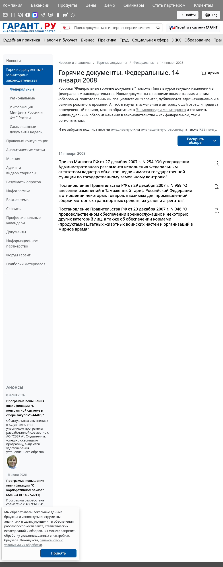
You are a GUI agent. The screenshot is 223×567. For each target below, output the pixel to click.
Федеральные (22, 89)
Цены (90, 5)
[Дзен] (27, 15)
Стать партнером (169, 5)
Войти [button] (188, 15)
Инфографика (18, 190)
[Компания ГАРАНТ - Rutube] (65, 15)
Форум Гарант (18, 255)
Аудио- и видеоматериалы (21, 170)
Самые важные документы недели (26, 129)
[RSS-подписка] (73, 15)
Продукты (67, 5)
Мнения (13, 158)
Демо (109, 5)
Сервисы (13, 208)
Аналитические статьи (25, 149)
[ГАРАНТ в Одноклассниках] (58, 15)
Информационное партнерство (22, 243)
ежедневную (121, 129)
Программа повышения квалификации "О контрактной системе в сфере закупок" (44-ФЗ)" (25, 408)
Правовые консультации (27, 140)
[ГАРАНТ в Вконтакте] (20, 15)
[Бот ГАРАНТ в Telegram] (50, 15)
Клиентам (203, 5)
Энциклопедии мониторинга (161, 109)
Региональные (22, 98)
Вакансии (40, 5)
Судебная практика (21, 40)
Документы (16, 231)
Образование (197, 40)
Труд (124, 40)
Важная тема (17, 199)
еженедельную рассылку (162, 129)
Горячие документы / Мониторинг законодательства (24, 75)
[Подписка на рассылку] (5, 15)
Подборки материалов (25, 264)
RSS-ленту (207, 129)
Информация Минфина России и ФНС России (26, 112)
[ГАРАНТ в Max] (35, 15)
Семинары (134, 5)
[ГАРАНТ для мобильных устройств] (13, 15)
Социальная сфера (150, 40)
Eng (211, 15)
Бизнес (87, 40)
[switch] (66, 27)
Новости (13, 60)
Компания (13, 5)
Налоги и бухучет (60, 40)
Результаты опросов (23, 181)
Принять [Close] (58, 553)
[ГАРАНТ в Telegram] (42, 15)
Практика (107, 40)
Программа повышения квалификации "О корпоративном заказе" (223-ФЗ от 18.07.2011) (25, 487)
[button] (193, 27)
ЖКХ (176, 40)
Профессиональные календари (23, 220)
